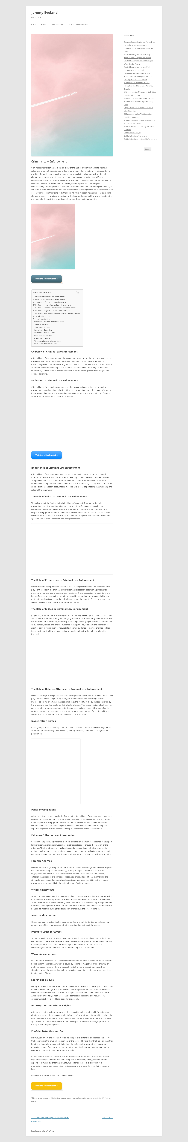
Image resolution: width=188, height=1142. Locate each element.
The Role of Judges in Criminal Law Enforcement (52, 310)
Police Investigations (42, 319)
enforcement (87, 1098)
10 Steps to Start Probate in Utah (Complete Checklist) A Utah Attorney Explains (138, 86)
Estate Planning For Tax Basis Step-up (138, 54)
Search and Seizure (42, 338)
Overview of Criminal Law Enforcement (49, 297)
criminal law (77, 1098)
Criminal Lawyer (57, 1098)
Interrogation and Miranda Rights (48, 341)
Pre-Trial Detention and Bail (46, 344)
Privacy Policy (57, 25)
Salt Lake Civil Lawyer (132, 133)
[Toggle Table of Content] (77, 293)
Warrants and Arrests (43, 335)
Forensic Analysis (42, 324)
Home (33, 25)
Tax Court (107, 1117)
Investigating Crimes (42, 316)
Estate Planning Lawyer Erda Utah (137, 67)
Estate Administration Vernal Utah (137, 73)
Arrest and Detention (43, 330)
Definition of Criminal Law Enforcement (49, 299)
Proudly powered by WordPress (42, 1131)
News (43, 25)
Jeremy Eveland (44, 12)
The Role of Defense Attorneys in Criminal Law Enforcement (57, 313)
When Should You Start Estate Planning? (139, 98)
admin (33, 1101)
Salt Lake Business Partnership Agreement (140, 139)
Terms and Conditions (78, 25)
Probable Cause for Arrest (45, 333)
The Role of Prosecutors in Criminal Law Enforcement (54, 308)
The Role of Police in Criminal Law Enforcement (52, 305)
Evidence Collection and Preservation (49, 322)
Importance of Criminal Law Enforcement (50, 302)
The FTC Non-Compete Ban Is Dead (137, 57)
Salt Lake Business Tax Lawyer (135, 136)
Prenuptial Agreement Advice (135, 70)
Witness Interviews (42, 327)
